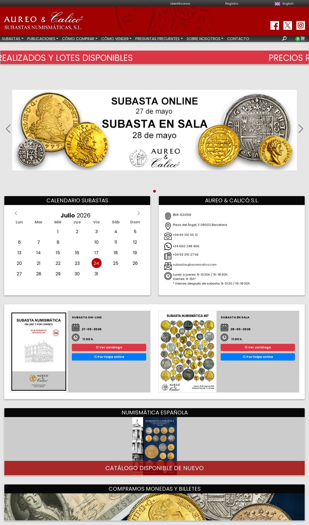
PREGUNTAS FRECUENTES (157, 38)
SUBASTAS (11, 38)
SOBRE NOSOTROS (203, 38)
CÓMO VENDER (115, 38)
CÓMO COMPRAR (78, 38)
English (283, 3)
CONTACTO (238, 38)
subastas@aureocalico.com (195, 264)
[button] (8, 130)
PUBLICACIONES (41, 38)
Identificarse (180, 3)
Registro (231, 3)
